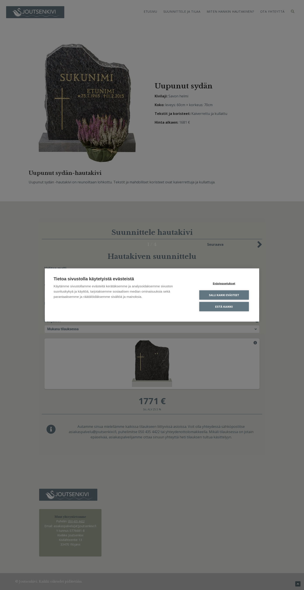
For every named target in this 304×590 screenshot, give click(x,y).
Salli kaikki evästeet (224, 295)
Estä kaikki (224, 306)
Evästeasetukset (224, 283)
